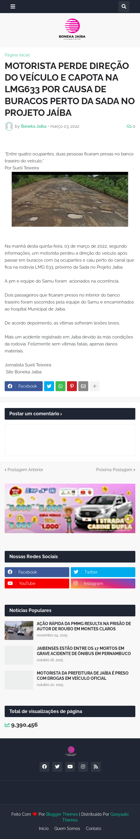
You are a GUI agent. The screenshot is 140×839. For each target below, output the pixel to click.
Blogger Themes (62, 814)
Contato (93, 828)
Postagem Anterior (25, 469)
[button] (13, 6)
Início (44, 828)
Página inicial (17, 55)
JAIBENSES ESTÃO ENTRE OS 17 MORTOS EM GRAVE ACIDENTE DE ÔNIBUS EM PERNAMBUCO (84, 651)
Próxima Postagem (114, 469)
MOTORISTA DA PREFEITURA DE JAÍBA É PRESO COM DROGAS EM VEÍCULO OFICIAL (83, 676)
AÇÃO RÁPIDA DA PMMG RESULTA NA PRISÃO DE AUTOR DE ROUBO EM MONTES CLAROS (84, 626)
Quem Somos (67, 828)
